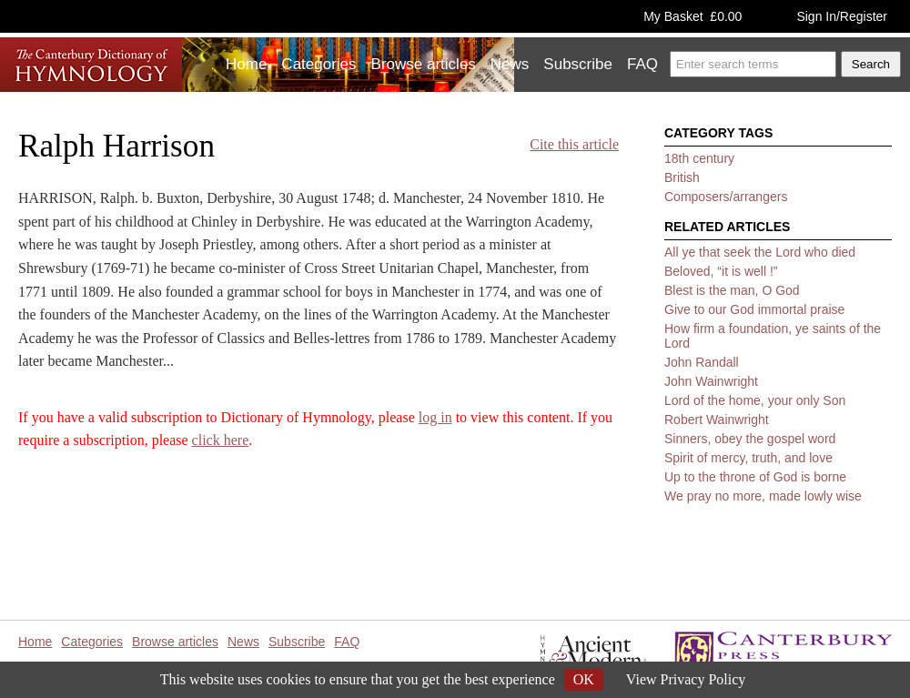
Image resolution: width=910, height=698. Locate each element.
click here (220, 440)
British (682, 177)
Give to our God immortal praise (754, 309)
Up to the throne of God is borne (755, 477)
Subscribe (577, 64)
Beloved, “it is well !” (720, 271)
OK (583, 679)
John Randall (701, 362)
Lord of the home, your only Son (754, 400)
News (510, 64)
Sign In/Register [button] (841, 16)
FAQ (642, 64)
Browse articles (423, 64)
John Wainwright (711, 381)
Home (246, 64)
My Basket (692, 16)
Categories (318, 64)
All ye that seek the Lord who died (759, 252)
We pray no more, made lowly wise (763, 496)
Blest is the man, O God (732, 290)
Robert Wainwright (716, 419)
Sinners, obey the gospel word (749, 438)
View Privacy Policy (685, 679)
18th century (699, 158)
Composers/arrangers (725, 196)
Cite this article (574, 144)
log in (435, 417)
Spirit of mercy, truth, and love (748, 457)
